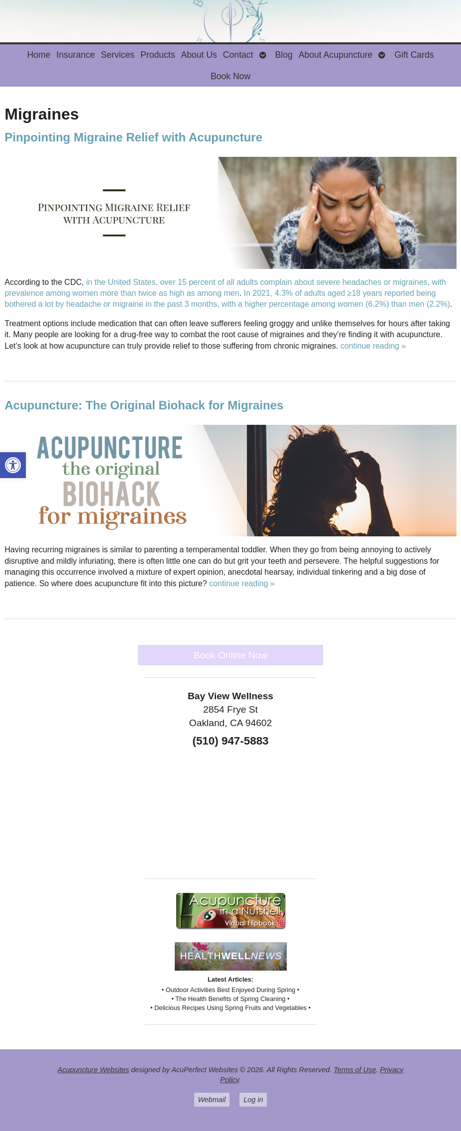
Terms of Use (355, 1070)
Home (38, 55)
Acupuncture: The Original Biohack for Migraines (143, 405)
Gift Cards (414, 55)
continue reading (373, 346)
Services (117, 55)
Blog (284, 55)
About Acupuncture (336, 55)
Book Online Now (230, 655)
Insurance (75, 55)
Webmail (212, 1100)
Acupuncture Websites (93, 1070)
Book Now (230, 76)
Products (157, 55)
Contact (238, 55)
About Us (199, 55)
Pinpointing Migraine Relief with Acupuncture (133, 137)
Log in (253, 1100)
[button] (13, 465)
